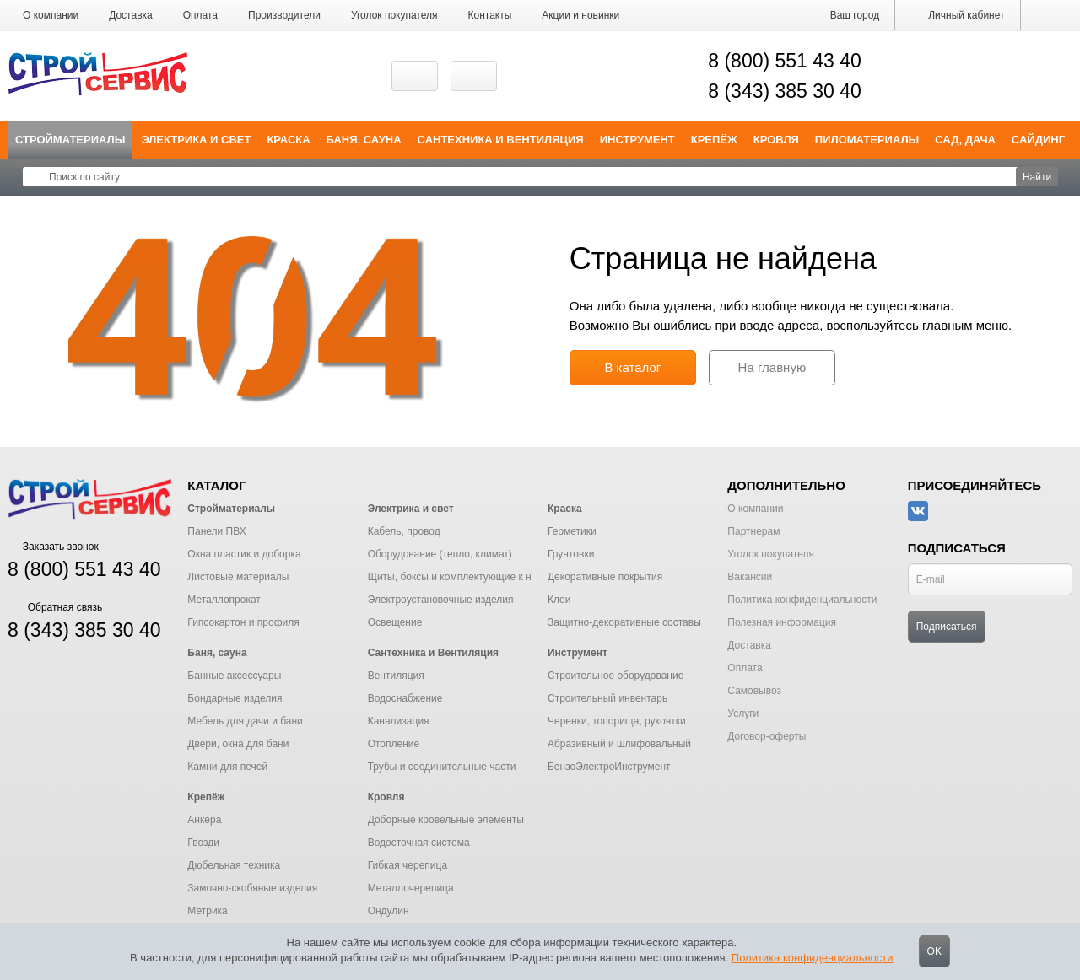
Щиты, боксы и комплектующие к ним (456, 577)
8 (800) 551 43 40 (784, 61)
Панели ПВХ (216, 531)
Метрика (207, 911)
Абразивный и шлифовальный (619, 744)
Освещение (395, 622)
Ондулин (388, 911)
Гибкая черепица (407, 865)
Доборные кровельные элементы (446, 820)
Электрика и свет (196, 139)
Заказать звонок (53, 546)
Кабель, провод (404, 531)
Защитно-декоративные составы (624, 622)
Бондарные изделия (234, 698)
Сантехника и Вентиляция (501, 139)
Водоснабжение (405, 698)
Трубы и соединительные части (442, 767)
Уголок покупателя (394, 15)
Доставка (131, 15)
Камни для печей (227, 767)
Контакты (490, 15)
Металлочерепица (411, 888)
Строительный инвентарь (607, 698)
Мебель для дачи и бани (244, 721)
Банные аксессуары (234, 675)
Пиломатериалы (867, 139)
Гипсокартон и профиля (243, 622)
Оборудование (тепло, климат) (440, 554)
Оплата (200, 15)
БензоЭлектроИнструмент (609, 767)
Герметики (572, 531)
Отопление (394, 744)
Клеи (559, 600)
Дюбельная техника (233, 865)
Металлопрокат (224, 600)
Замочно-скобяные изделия (252, 888)
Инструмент (637, 139)
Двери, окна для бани (238, 744)
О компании (50, 15)
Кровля (776, 139)
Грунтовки (571, 554)
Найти (1037, 177)
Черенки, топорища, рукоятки (617, 721)
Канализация (398, 721)
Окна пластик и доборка (243, 554)
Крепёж (714, 139)
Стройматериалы (70, 139)
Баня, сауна (364, 139)
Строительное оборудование (615, 675)
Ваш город (845, 15)
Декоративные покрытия (605, 577)
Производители (284, 15)
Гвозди (203, 842)
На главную (772, 367)
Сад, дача (965, 139)
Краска (288, 139)
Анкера (204, 820)
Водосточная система (419, 842)
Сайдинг (1038, 139)
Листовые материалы (238, 577)
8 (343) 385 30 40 (784, 91)
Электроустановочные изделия (441, 600)
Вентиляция (396, 675)
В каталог (632, 367)
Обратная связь (55, 607)
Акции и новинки (580, 15)
